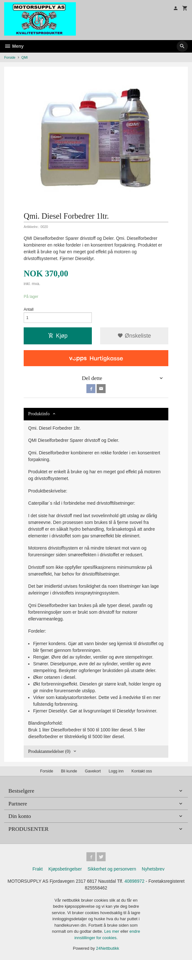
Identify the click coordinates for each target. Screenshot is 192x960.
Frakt (37, 869)
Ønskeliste (134, 336)
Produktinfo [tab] (39, 413)
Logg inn (116, 771)
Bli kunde (69, 771)
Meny (14, 46)
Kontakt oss (142, 771)
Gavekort (93, 771)
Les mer (112, 931)
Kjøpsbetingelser (65, 869)
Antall (29, 309)
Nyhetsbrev (153, 869)
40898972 (134, 881)
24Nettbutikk (107, 948)
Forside (9, 57)
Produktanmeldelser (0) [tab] (49, 751)
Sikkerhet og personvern (111, 869)
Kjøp (58, 336)
